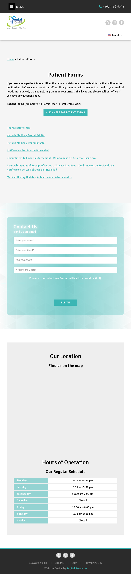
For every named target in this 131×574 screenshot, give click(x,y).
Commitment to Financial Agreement (29, 158)
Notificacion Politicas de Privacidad (28, 150)
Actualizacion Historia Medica (54, 177)
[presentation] (65, 290)
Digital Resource (77, 568)
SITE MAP (60, 562)
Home (10, 59)
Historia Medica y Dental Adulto (26, 135)
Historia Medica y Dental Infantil (26, 143)
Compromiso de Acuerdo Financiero (74, 158)
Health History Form (19, 128)
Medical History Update (21, 177)
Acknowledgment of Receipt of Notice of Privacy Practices (41, 165)
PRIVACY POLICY (93, 562)
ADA (74, 562)
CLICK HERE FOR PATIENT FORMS (65, 112)
